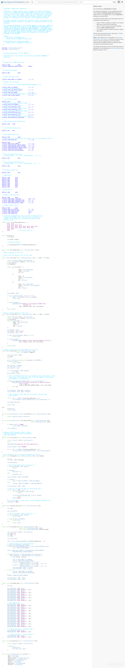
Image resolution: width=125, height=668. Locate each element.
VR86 (18, 620)
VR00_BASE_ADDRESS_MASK (22, 381)
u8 (8, 263)
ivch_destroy (18, 664)
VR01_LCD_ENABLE (23, 481)
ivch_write (10, 446)
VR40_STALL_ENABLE (18, 550)
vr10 (8, 541)
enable (12, 470)
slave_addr (29, 269)
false (13, 309)
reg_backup (43, 399)
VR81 (18, 606)
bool (8, 237)
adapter (20, 296)
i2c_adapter (13, 261)
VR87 (18, 622)
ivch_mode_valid (21, 659)
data (14, 297)
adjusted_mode (26, 554)
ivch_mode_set (19, 660)
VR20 (18, 390)
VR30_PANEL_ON (25, 495)
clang (94, 35)
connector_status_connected (20, 416)
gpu (9, 2)
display (19, 2)
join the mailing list (116, 48)
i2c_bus (32, 261)
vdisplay (16, 555)
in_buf (24, 288)
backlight (15, 471)
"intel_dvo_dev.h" (13, 49)
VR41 (24, 568)
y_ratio (14, 565)
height (28, 391)
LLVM (118, 33)
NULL (16, 361)
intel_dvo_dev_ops (14, 654)
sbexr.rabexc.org (105, 39)
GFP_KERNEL (37, 360)
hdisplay (16, 554)
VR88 (18, 625)
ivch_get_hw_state (23, 658)
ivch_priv (12, 260)
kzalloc (14, 360)
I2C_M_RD (26, 271)
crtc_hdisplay (36, 554)
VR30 (27, 491)
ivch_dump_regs (11, 402)
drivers (6, 2)
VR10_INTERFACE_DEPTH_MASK (20, 545)
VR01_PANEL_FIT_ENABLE (25, 559)
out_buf (24, 280)
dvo (25, 260)
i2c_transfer (14, 296)
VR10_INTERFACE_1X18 (42, 546)
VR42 (24, 567)
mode (11, 424)
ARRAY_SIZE (21, 398)
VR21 (18, 391)
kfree (9, 408)
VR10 (19, 446)
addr (17, 293)
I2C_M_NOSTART (28, 277)
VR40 (19, 579)
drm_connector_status (15, 414)
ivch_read (13, 370)
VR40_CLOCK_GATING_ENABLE (26, 561)
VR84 (18, 614)
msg (26, 335)
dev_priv (29, 260)
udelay (14, 498)
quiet (16, 302)
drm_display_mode (38, 422)
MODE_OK (14, 428)
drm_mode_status (13, 420)
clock (15, 424)
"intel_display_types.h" (15, 48)
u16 (11, 222)
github (105, 50)
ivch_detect (17, 662)
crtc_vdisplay (36, 555)
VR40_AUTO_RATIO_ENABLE (20, 575)
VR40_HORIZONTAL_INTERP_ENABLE (22, 551)
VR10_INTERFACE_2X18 (21, 546)
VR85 (18, 617)
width (27, 390)
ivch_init (15, 655)
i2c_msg (11, 267)
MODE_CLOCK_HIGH (22, 425)
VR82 (18, 609)
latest (114, 2)
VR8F (18, 635)
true (18, 298)
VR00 (21, 370)
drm (12, 2)
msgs (25, 296)
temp (26, 370)
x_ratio (14, 562)
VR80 (19, 477)
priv (12, 302)
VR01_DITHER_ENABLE (23, 547)
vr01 (26, 466)
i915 (15, 2)
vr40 (8, 550)
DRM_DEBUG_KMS (16, 303)
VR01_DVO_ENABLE (34, 481)
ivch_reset (10, 462)
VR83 (18, 612)
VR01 (21, 466)
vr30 (31, 491)
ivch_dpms (15, 656)
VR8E (18, 630)
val (23, 588)
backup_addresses (27, 399)
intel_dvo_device (27, 250)
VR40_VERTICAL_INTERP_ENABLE (34, 550)
